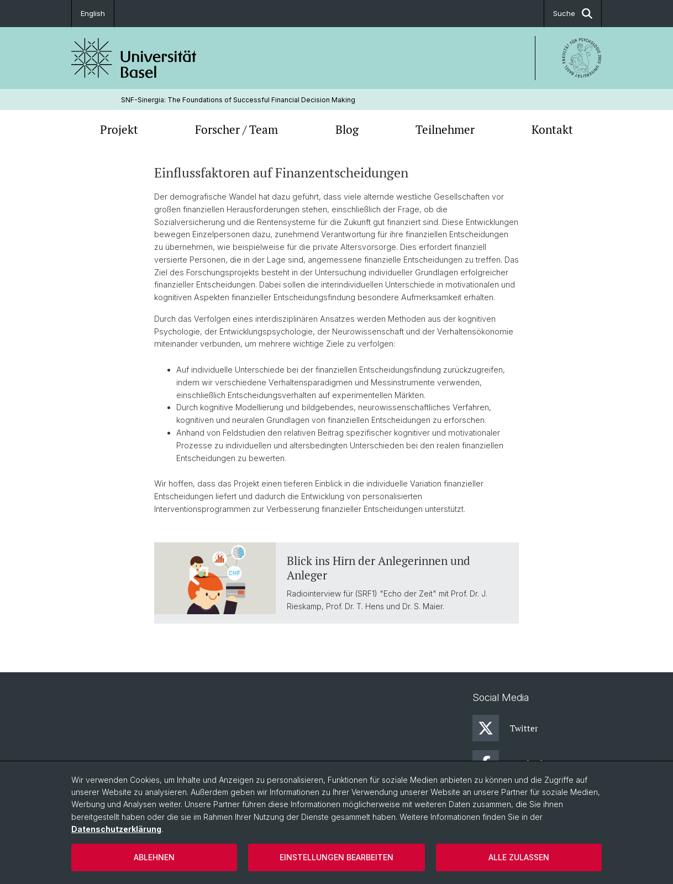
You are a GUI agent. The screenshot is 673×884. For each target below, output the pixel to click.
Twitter (505, 728)
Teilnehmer (445, 129)
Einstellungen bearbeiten (336, 857)
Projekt (119, 129)
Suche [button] (572, 13)
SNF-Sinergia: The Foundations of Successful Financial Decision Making (238, 100)
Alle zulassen (518, 857)
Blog (347, 129)
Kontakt (552, 129)
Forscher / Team (236, 129)
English (93, 13)
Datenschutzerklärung (116, 829)
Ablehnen (154, 857)
